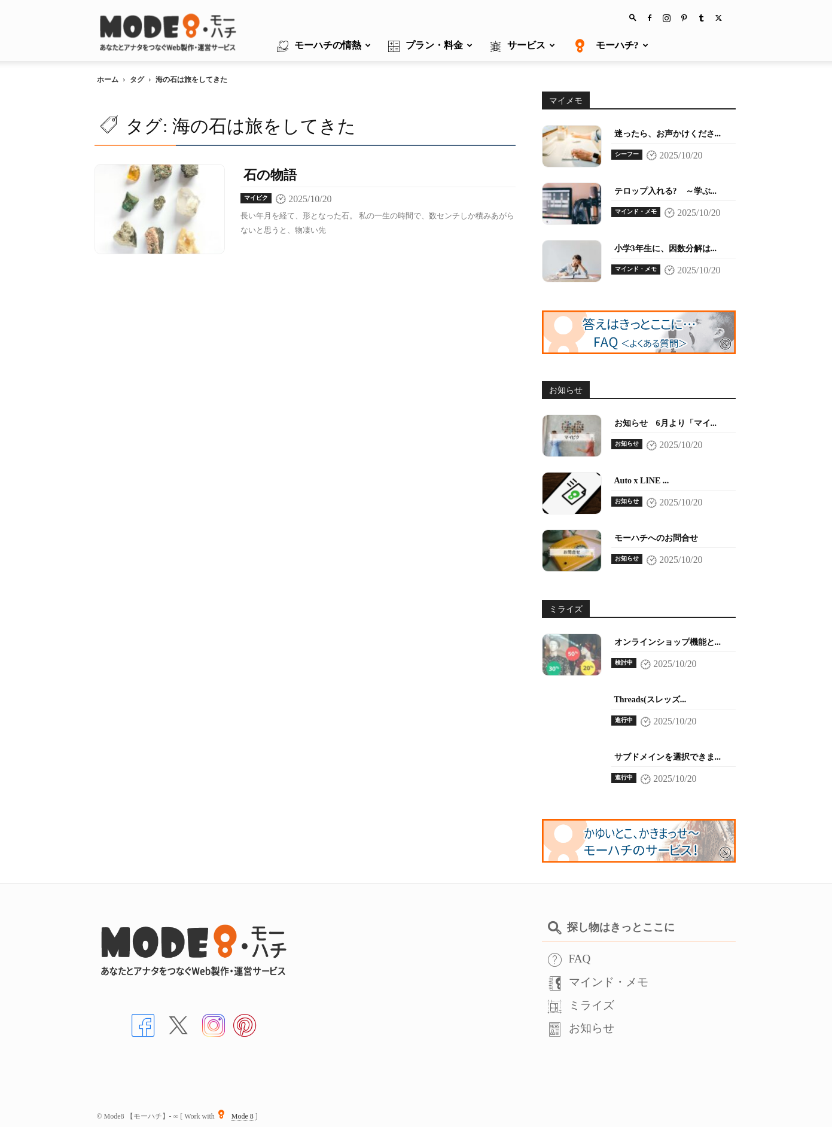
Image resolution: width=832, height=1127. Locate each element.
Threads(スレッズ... (650, 699)
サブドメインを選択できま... (667, 757)
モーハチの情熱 (324, 46)
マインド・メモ (636, 211)
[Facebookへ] (143, 1024)
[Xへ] (178, 1024)
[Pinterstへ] (244, 1024)
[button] (633, 17)
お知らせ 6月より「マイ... (665, 423)
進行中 (624, 720)
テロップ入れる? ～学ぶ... (665, 191)
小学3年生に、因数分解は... (665, 248)
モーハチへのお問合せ (656, 538)
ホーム (107, 79)
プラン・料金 (430, 46)
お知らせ (627, 443)
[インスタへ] (213, 1024)
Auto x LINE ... (641, 480)
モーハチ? (610, 46)
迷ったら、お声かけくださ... (667, 133)
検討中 (624, 662)
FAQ (569, 958)
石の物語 (270, 174)
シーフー (627, 154)
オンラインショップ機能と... (667, 642)
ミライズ (581, 1005)
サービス (522, 46)
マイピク (256, 197)
